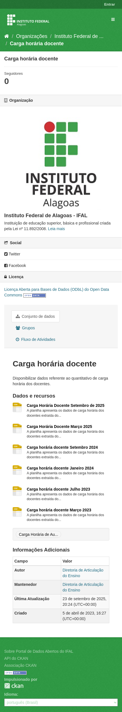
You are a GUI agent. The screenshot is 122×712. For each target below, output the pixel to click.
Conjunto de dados (35, 316)
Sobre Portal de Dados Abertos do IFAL (38, 651)
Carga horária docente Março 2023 (59, 510)
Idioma (10, 694)
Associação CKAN (20, 665)
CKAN (13, 686)
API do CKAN (16, 658)
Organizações (31, 36)
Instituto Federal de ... (78, 36)
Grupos (25, 328)
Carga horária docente (37, 43)
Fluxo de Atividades (35, 339)
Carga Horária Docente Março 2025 (59, 426)
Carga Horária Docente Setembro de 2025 (65, 405)
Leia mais (56, 228)
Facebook (15, 265)
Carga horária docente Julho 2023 (58, 489)
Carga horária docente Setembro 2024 (62, 447)
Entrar (109, 4)
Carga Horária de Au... (38, 534)
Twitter (12, 254)
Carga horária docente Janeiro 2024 (60, 468)
